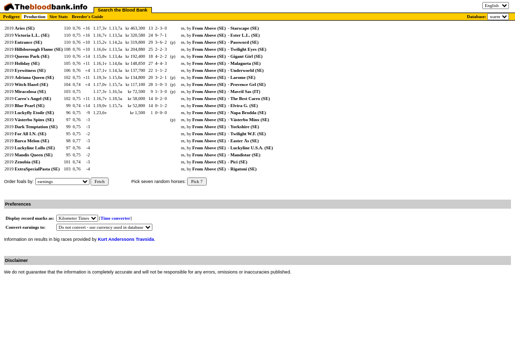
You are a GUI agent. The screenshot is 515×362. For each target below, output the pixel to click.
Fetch (100, 181)
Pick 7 (197, 181)
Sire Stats (58, 16)
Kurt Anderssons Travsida (126, 239)
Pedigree (11, 16)
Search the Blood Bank (123, 10)
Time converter (115, 218)
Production (34, 16)
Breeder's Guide (88, 16)
